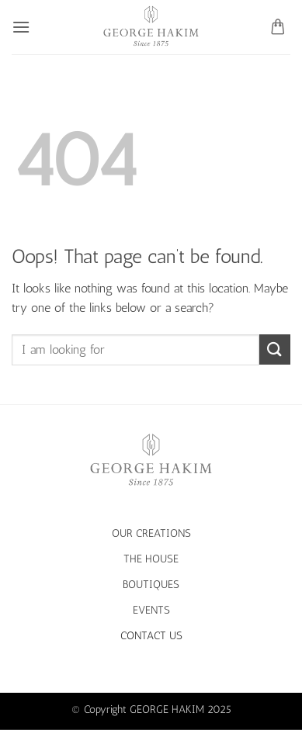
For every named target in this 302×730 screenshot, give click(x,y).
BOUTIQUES (151, 584)
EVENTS (151, 610)
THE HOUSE (151, 558)
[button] (21, 27)
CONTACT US (151, 635)
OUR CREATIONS (151, 533)
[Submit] (274, 349)
